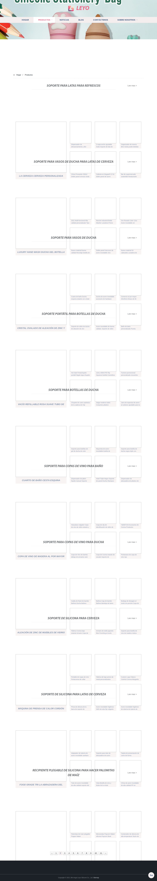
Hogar (25, 36)
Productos (44, 36)
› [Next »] (105, 853)
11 (101, 853)
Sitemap (96, 877)
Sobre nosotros (126, 36)
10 (96, 853)
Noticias (64, 36)
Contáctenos (100, 36)
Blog (81, 36)
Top (151, 875)
